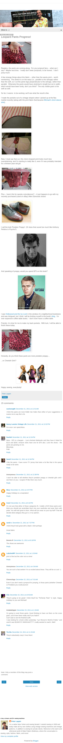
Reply (8, 417)
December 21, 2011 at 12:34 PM (22, 459)
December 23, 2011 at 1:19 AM (28, 610)
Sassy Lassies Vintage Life (16, 424)
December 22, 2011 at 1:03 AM (26, 553)
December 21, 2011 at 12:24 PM (23, 437)
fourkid (9, 437)
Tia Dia (9, 632)
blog (53, 316)
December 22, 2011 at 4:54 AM (27, 566)
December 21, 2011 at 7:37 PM (23, 523)
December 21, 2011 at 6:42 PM (22, 503)
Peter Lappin (16, 721)
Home (31, 682)
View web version (31, 686)
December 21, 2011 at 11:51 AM (27, 409)
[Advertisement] (31, 6)
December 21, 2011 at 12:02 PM (38, 424)
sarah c (9, 523)
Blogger (35, 741)
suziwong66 (10, 409)
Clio (7, 595)
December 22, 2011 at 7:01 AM (27, 579)
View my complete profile (9, 736)
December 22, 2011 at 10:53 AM (21, 595)
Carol (8, 503)
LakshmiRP (10, 553)
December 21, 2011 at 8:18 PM (25, 540)
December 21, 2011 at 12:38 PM (27, 474)
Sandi (8, 459)
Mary (8, 490)
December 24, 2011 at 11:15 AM (23, 632)
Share (5, 397)
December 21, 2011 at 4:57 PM (22, 490)
